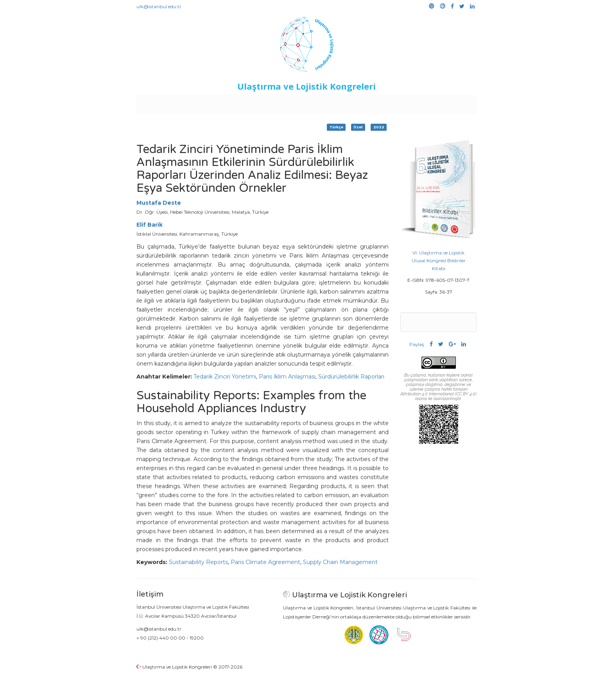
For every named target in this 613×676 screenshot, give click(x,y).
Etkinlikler (294, 102)
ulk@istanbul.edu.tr (158, 6)
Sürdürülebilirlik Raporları (351, 376)
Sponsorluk (360, 102)
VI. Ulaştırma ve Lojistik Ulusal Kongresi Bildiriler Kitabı (439, 260)
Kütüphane (396, 102)
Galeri (424, 102)
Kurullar (197, 102)
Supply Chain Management (340, 562)
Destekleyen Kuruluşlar (244, 102)
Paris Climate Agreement (265, 562)
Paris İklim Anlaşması (287, 376)
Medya (446, 102)
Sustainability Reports (198, 562)
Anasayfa (169, 102)
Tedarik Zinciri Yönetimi (225, 376)
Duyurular (326, 102)
